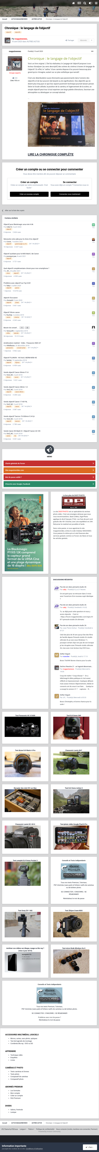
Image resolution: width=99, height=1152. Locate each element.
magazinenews (15, 51)
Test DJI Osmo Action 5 (74, 787)
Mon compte (15, 1092)
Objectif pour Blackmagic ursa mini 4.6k (18, 224)
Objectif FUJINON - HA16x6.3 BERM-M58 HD (20, 356)
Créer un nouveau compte (29, 194)
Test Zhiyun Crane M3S (73, 909)
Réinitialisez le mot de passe (73, 897)
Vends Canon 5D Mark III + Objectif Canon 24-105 (22, 430)
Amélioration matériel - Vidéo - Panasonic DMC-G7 (22, 342)
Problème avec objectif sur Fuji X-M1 (17, 283)
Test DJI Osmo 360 (74, 714)
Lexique (13, 1111)
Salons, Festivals (16, 1108)
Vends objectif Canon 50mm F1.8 (16, 371)
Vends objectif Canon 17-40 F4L (15, 400)
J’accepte (91, 1147)
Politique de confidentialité (45, 1128)
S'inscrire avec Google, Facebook (17, 483)
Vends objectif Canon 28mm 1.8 (15, 386)
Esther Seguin (65, 653)
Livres (12, 1059)
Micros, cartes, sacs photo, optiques (23, 1037)
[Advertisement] (25, 594)
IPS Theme (5, 1128)
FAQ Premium (15, 1097)
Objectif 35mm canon (12, 312)
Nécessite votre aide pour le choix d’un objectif (21, 239)
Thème (31, 1128)
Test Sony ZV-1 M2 (25, 909)
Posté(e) (35, 51)
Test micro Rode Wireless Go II (73, 947)
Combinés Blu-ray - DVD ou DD (21, 1042)
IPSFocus (14, 1128)
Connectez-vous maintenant (69, 194)
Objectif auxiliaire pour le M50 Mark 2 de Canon (21, 254)
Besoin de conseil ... (11, 327)
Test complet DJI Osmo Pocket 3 (25, 859)
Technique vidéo (16, 1054)
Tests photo (14, 1073)
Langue (23, 1128)
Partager (69, 40)
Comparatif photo (16, 1078)
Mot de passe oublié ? (13, 476)
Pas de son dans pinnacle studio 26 (73, 586)
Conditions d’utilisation (34, 1149)
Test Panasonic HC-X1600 (25, 714)
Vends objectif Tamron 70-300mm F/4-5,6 (19, 415)
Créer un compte (16, 1094)
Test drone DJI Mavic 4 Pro (25, 749)
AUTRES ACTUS (33, 42)
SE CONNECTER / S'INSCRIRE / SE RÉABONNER (49, 1012)
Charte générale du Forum (15, 462)
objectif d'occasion (11, 298)
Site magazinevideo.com (14, 469)
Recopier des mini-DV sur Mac (25, 787)
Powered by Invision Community (50, 1130)
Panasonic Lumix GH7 (73, 749)
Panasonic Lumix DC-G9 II (25, 823)
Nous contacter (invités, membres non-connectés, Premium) (76, 1128)
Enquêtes (13, 1056)
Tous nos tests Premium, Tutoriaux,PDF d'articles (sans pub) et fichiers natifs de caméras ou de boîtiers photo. (74, 883)
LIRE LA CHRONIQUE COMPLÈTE (50, 154)
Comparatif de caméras (19, 1075)
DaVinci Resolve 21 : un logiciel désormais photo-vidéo (75, 665)
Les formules (15, 1089)
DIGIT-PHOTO (63, 510)
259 (15, 78)
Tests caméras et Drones (19, 1070)
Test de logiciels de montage (21, 1040)
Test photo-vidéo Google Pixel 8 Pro (73, 823)
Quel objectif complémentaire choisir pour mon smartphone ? (26, 268)
